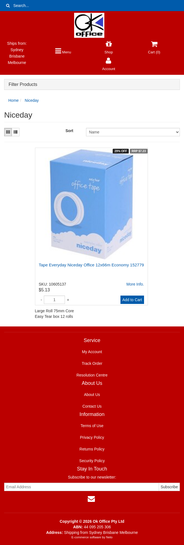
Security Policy (92, 461)
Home (13, 100)
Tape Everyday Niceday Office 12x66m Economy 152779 (91, 264)
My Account (92, 352)
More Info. (135, 284)
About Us (92, 394)
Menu (63, 52)
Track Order (92, 363)
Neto (109, 537)
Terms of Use (91, 425)
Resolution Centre (91, 375)
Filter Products (23, 84)
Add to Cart (132, 300)
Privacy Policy (92, 437)
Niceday (32, 100)
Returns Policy (91, 449)
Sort (69, 130)
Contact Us (92, 406)
